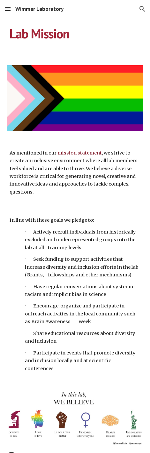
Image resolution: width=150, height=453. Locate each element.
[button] (7, 9)
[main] (75, 33)
